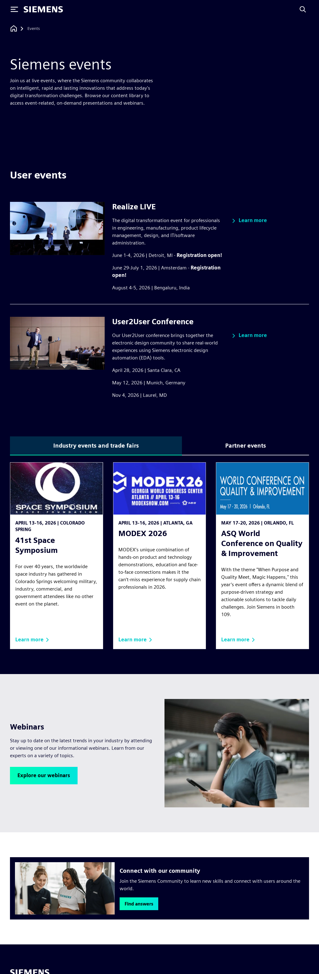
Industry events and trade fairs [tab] (96, 445)
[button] (248, 221)
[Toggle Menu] (14, 9)
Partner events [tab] (245, 445)
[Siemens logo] (43, 9)
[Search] (303, 9)
